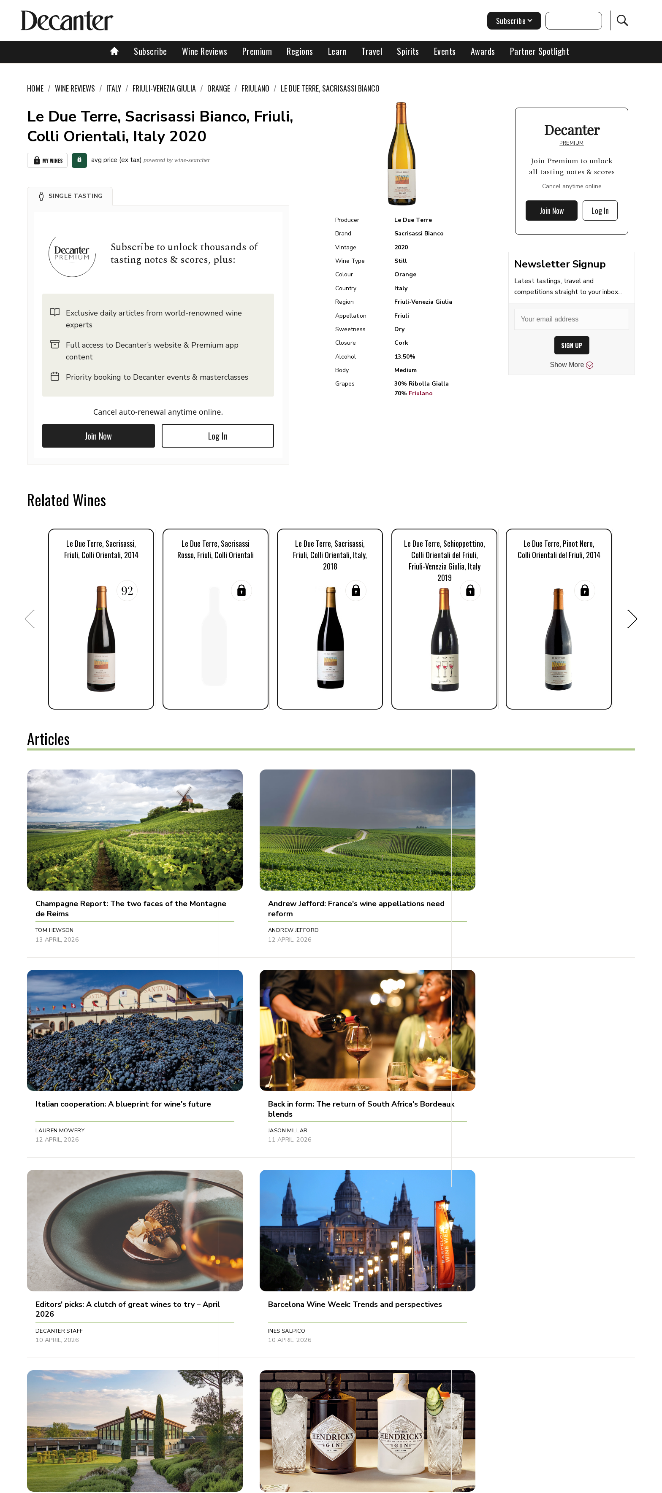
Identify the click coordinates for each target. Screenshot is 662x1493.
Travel (371, 51)
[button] (69, 196)
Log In (218, 435)
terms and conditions (404, 1483)
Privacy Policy (346, 1483)
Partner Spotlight (540, 51)
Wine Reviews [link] (75, 88)
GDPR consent (462, 1483)
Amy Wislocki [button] (457, 1274)
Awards (483, 51)
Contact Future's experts (231, 1483)
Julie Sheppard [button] (258, 1274)
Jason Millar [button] (55, 1092)
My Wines (47, 160)
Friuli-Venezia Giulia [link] (164, 88)
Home (35, 88)
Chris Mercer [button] (56, 1274)
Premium (257, 51)
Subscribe (150, 51)
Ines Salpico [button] (455, 1092)
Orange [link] (218, 88)
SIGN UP (572, 345)
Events (445, 51)
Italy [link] (113, 88)
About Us (173, 1483)
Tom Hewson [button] (54, 911)
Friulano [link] (255, 88)
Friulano (421, 393)
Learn (337, 51)
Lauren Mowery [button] (461, 911)
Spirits (408, 51)
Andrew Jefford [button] (261, 911)
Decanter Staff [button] (259, 1092)
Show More (572, 365)
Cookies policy (296, 1483)
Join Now (98, 435)
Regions (300, 51)
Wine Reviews (205, 51)
